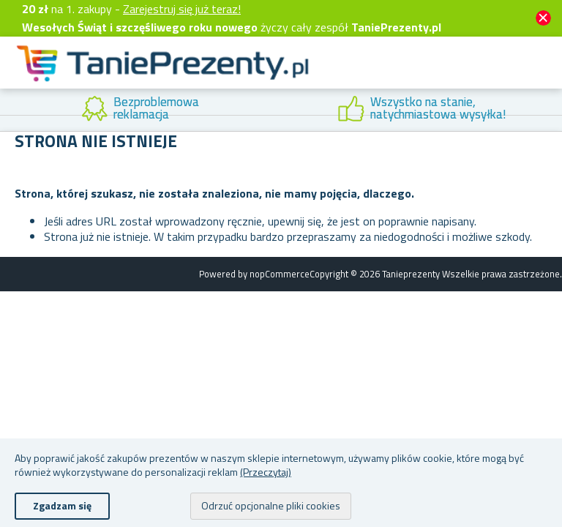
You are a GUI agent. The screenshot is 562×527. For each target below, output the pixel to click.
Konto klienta (428, 79)
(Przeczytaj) (265, 471)
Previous (11, 109)
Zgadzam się (62, 505)
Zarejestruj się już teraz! (182, 9)
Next (551, 109)
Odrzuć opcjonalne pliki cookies (270, 505)
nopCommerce (280, 273)
